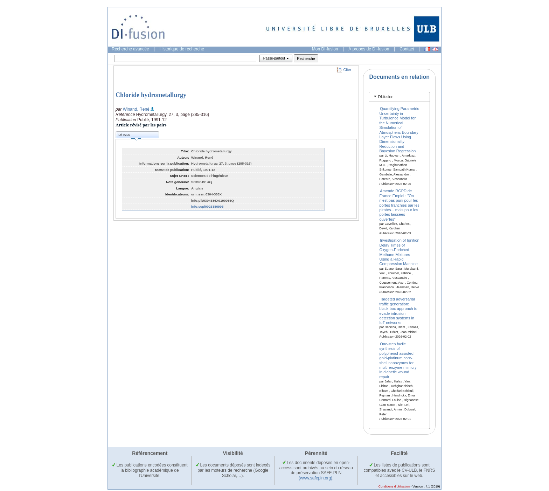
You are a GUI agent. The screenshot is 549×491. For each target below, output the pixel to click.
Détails (129, 136)
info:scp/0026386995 (207, 206)
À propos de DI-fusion (368, 49)
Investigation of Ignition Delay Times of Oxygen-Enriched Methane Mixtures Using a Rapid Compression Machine (399, 252)
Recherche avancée (130, 49)
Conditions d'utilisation (394, 486)
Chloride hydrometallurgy (151, 94)
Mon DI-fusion (325, 49)
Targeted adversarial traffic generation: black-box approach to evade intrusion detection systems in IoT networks (398, 311)
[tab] (399, 97)
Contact (406, 49)
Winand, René (136, 109)
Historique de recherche (182, 49)
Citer (347, 70)
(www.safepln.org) (315, 478)
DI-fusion (386, 97)
